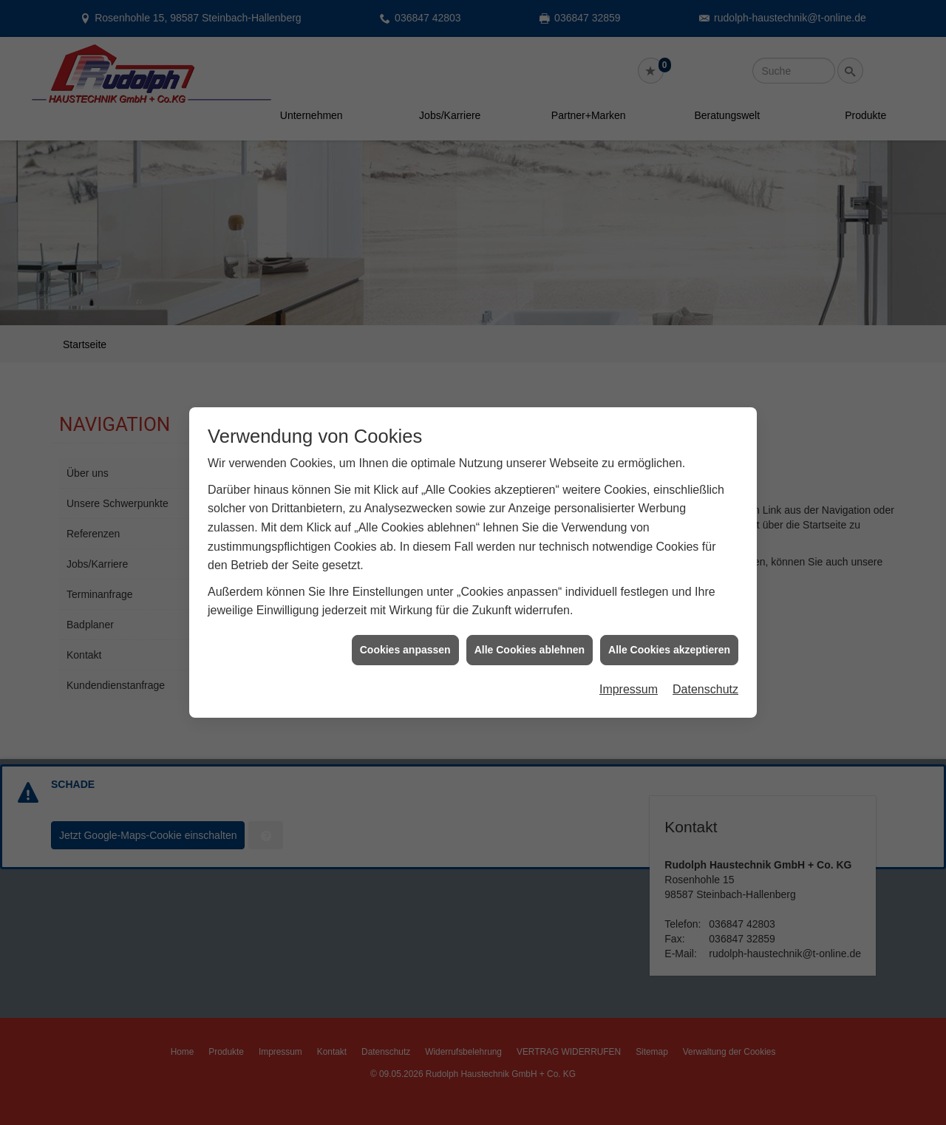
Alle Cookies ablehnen (529, 633)
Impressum (628, 673)
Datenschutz (705, 673)
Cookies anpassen (405, 633)
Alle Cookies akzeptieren (669, 633)
